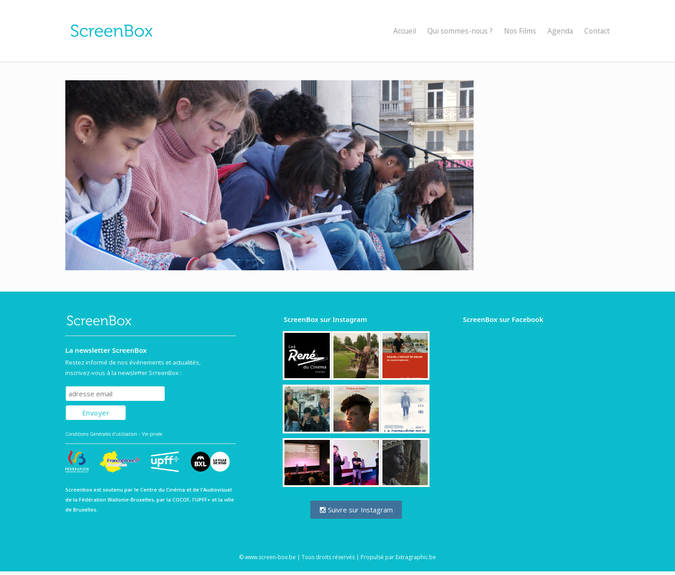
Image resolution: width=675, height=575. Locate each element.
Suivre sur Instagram (356, 509)
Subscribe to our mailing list (114, 377)
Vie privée (152, 434)
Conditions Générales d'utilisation (101, 434)
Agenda (560, 31)
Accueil (404, 31)
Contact (597, 31)
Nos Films (520, 31)
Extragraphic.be (416, 557)
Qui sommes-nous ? (460, 31)
